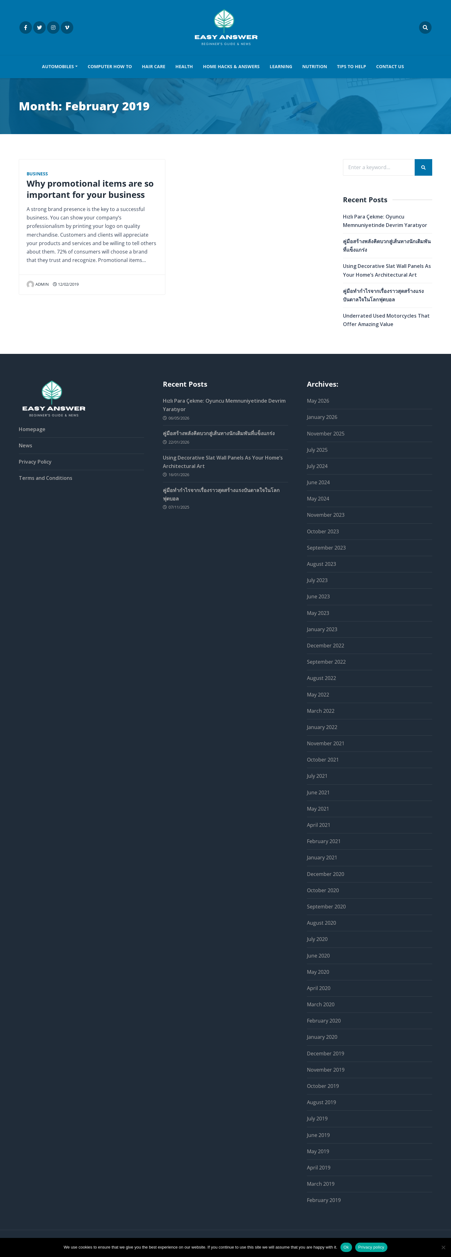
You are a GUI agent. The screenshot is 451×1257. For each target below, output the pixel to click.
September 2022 (326, 661)
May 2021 (318, 808)
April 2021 (318, 825)
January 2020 (322, 1037)
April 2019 (318, 1167)
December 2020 (325, 874)
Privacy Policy (35, 461)
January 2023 (322, 629)
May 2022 (318, 694)
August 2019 (321, 1102)
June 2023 (318, 596)
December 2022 (325, 645)
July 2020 (317, 939)
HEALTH (184, 66)
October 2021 (323, 759)
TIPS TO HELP (351, 66)
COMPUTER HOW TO (110, 66)
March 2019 (320, 1183)
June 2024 (318, 482)
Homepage (32, 429)
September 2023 (326, 547)
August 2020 (321, 922)
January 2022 (322, 727)
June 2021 (318, 792)
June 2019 (318, 1135)
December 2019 (325, 1053)
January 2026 (322, 417)
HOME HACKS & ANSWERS (231, 66)
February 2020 (324, 1020)
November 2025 (326, 433)
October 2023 (323, 531)
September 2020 (326, 906)
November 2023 (326, 515)
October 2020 (323, 890)
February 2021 (324, 841)
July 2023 (317, 580)
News (25, 445)
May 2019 (318, 1151)
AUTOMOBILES (58, 66)
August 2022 (321, 678)
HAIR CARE (153, 66)
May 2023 (318, 613)
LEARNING (281, 66)
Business (37, 174)
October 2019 (323, 1086)
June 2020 (318, 955)
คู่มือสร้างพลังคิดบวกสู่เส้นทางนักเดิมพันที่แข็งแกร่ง (219, 433)
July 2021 (317, 776)
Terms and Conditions (45, 478)
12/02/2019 (66, 284)
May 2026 (318, 400)
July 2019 (317, 1118)
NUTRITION (314, 66)
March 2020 (320, 1004)
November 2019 (326, 1069)
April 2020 (318, 988)
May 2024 (318, 498)
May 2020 (318, 971)
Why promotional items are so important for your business (90, 189)
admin (38, 284)
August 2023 (321, 564)
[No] (443, 1247)
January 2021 (322, 857)
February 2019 (324, 1200)
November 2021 (326, 743)
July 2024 (317, 466)
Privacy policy (371, 1247)
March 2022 (320, 710)
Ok (346, 1247)
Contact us (390, 66)
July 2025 (317, 449)
